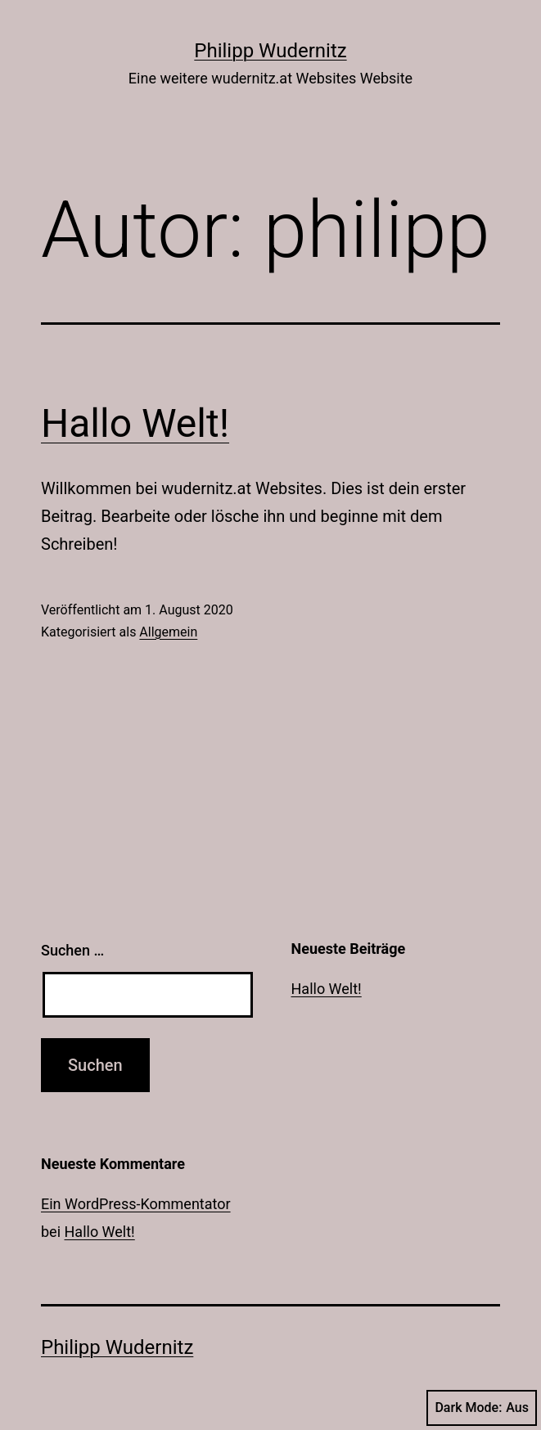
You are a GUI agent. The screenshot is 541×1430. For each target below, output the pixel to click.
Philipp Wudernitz (270, 50)
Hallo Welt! (135, 423)
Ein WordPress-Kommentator (136, 1203)
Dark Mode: (482, 1408)
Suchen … (72, 950)
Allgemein (168, 632)
